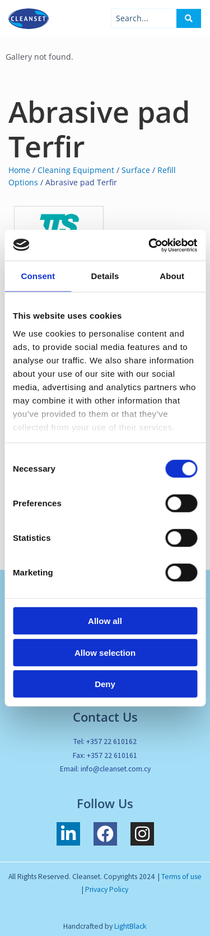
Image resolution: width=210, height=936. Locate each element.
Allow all (105, 621)
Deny (105, 684)
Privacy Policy (106, 889)
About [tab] (172, 276)
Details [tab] (105, 276)
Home (19, 170)
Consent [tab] (38, 276)
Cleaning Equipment (76, 170)
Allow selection (105, 652)
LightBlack (130, 926)
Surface (136, 170)
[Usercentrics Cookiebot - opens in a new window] (149, 245)
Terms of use (181, 876)
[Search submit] (188, 18)
